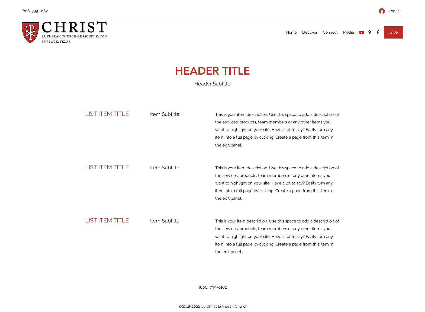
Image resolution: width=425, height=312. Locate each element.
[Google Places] (369, 32)
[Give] (393, 32)
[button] (310, 32)
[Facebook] (378, 32)
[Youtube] (361, 32)
